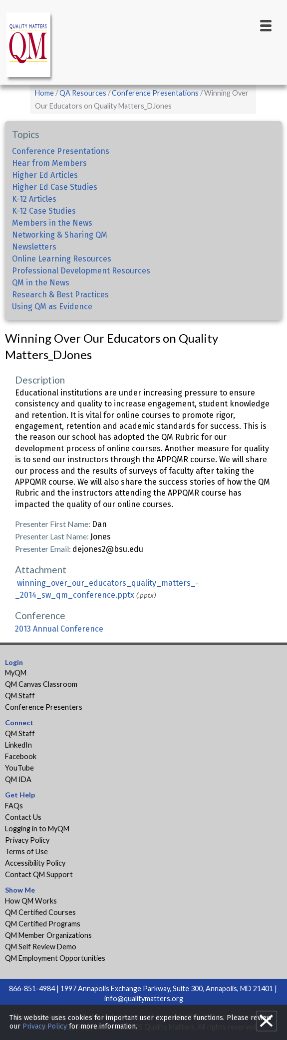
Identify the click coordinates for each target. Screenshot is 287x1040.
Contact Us (23, 817)
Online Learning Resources (61, 258)
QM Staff (20, 695)
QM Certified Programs (42, 923)
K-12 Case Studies (44, 211)
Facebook (20, 756)
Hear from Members (49, 163)
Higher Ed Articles (45, 175)
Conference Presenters (43, 707)
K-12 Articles (34, 199)
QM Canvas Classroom (41, 684)
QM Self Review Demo (40, 946)
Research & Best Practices (60, 294)
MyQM (15, 672)
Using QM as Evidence (52, 306)
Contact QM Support (39, 874)
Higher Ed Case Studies (54, 187)
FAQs (14, 805)
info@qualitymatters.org (143, 998)
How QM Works (31, 901)
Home (44, 93)
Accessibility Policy (35, 863)
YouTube (19, 768)
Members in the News (52, 223)
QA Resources (82, 93)
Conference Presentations (155, 93)
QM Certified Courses (40, 912)
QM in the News (40, 282)
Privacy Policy (27, 840)
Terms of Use (26, 851)
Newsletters (34, 247)
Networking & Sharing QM (59, 235)
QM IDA (18, 779)
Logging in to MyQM (37, 828)
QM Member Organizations (48, 935)
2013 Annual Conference (59, 629)
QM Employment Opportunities (55, 958)
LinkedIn (18, 745)
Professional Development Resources (81, 270)
